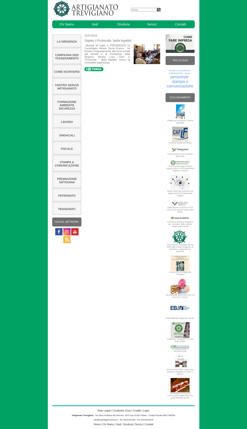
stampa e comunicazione (180, 83)
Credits (137, 410)
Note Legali (104, 410)
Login (146, 410)
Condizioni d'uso (122, 410)
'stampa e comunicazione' (179, 70)
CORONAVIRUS (176, 73)
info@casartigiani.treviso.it (106, 420)
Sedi (95, 24)
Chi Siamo (66, 24)
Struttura (123, 24)
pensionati (179, 77)
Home (97, 424)
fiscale (187, 73)
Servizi (152, 24)
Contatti (180, 24)
